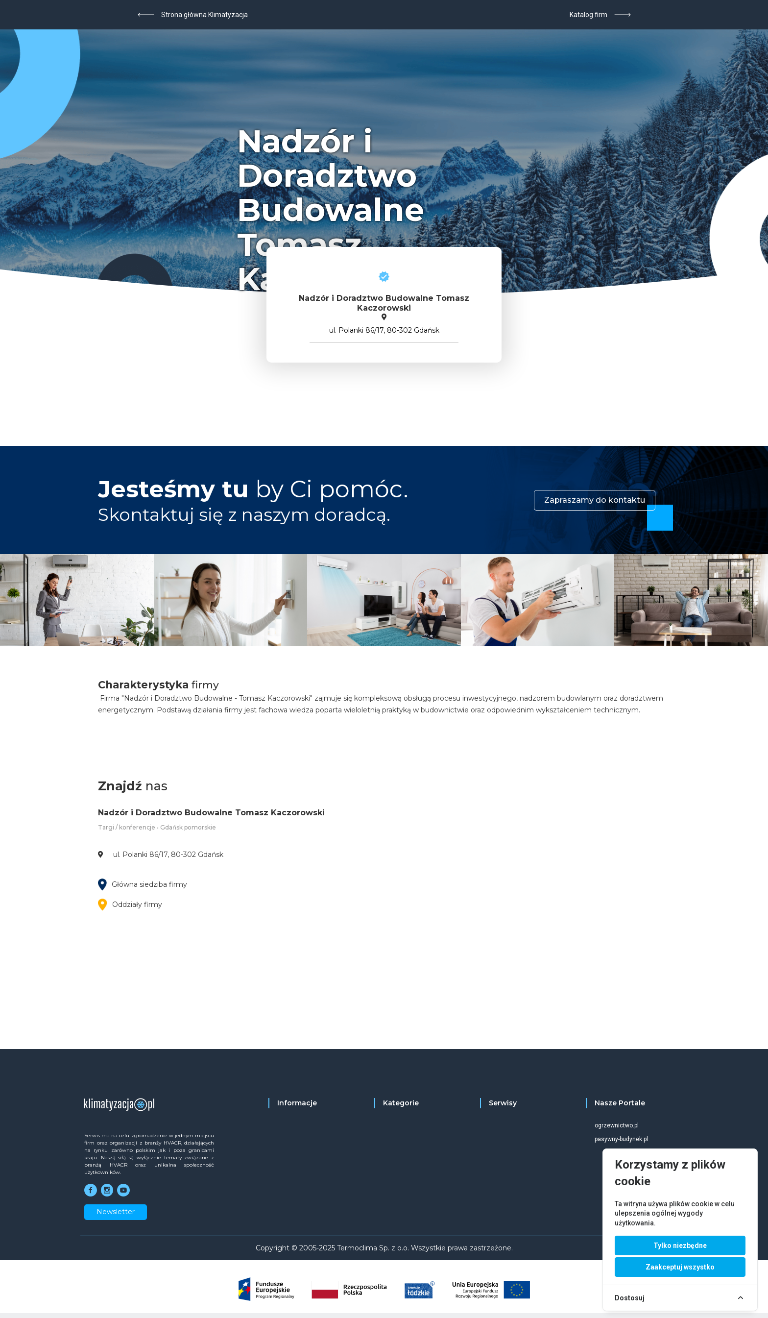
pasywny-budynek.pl (621, 1139)
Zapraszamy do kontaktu (594, 500)
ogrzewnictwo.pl (617, 1125)
